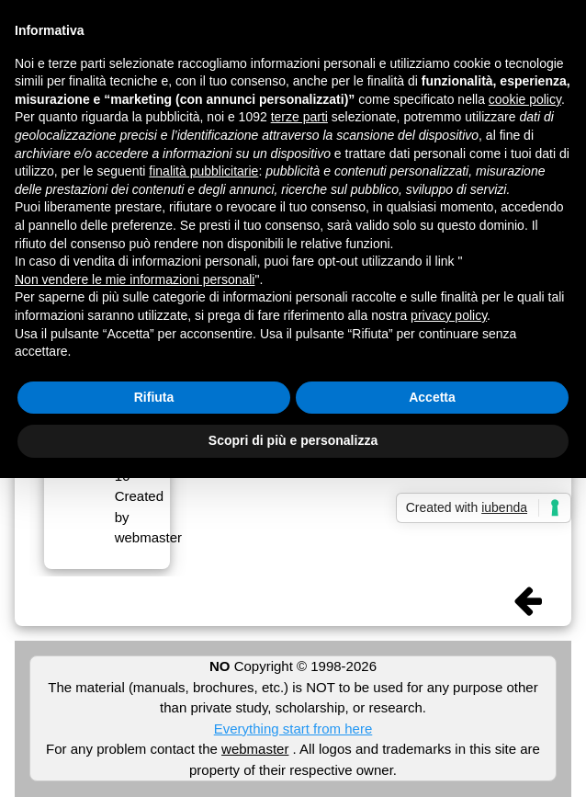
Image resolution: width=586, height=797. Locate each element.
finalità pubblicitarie (203, 171)
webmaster (254, 749)
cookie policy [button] (525, 99)
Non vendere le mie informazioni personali (134, 279)
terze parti (299, 116)
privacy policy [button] (449, 315)
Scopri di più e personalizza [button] (293, 440)
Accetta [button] (432, 397)
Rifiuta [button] (154, 397)
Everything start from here (293, 728)
